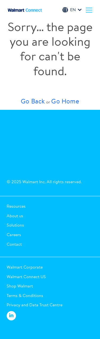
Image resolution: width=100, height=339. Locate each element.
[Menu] (89, 10)
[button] (50, 206)
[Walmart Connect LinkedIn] (11, 315)
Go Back (33, 101)
